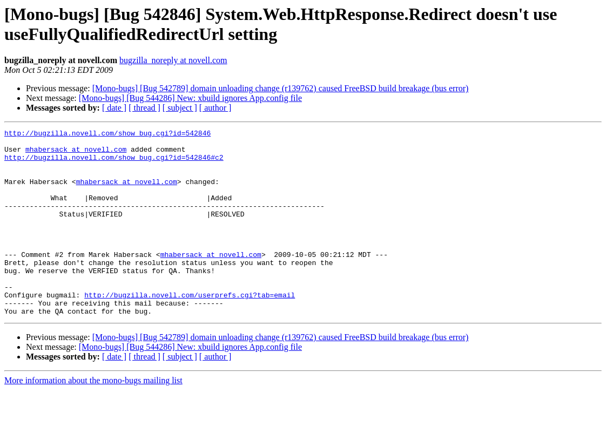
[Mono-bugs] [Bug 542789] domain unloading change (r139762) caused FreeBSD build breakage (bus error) (280, 88)
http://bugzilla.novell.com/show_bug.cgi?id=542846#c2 (114, 163)
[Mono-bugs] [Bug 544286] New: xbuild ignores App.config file (190, 98)
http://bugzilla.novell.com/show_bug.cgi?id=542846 (107, 134)
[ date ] (114, 107)
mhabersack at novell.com (75, 154)
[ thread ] (144, 107)
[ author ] (215, 107)
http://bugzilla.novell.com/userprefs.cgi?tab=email (189, 329)
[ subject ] (180, 107)
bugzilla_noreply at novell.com (173, 60)
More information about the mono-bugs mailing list (93, 417)
